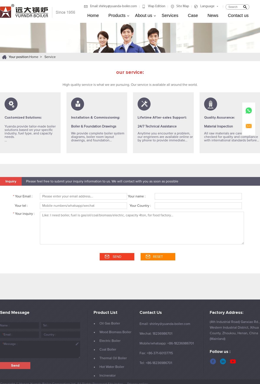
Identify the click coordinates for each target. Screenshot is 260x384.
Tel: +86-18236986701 (156, 363)
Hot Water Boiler (111, 367)
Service (50, 57)
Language (207, 6)
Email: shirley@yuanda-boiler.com (113, 6)
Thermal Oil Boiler (113, 358)
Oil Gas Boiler (109, 323)
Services (170, 15)
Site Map (182, 6)
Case (193, 15)
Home (93, 15)
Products (118, 15)
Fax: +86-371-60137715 (156, 353)
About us (145, 15)
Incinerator (107, 375)
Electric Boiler (109, 341)
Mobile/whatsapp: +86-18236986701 (167, 343)
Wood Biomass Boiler (115, 332)
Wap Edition (156, 6)
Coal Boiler (107, 349)
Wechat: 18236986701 (156, 333)
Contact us (238, 15)
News (213, 15)
